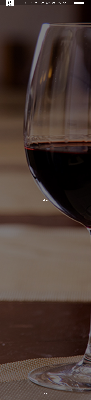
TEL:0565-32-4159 (79, 3)
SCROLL (45, 393)
